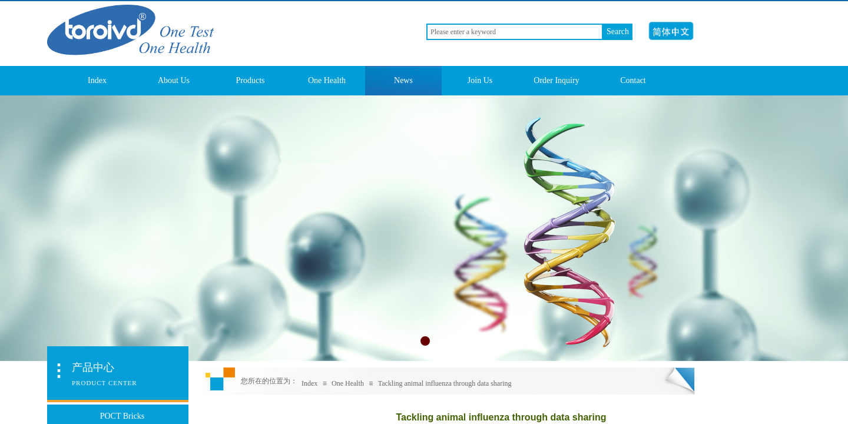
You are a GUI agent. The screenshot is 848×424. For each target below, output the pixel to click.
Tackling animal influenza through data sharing (445, 383)
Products (250, 80)
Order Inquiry (556, 80)
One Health (327, 80)
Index (97, 80)
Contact (633, 80)
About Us (174, 80)
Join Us (480, 80)
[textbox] (514, 32)
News (403, 80)
